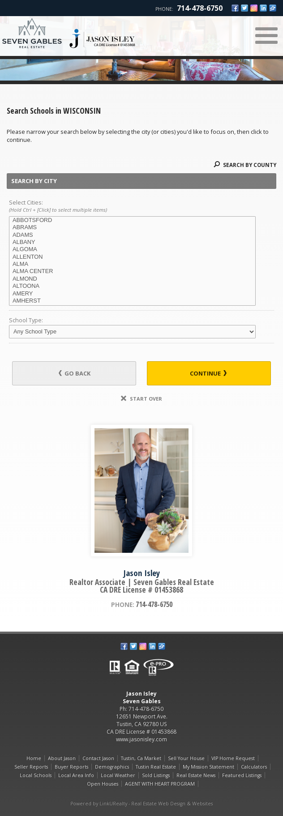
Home (33, 758)
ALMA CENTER (132, 271)
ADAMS (132, 235)
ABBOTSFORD (132, 220)
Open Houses (102, 784)
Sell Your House (186, 758)
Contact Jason (98, 758)
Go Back (74, 373)
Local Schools (35, 775)
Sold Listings (156, 775)
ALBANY (132, 242)
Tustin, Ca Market (141, 758)
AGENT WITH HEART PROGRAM (160, 784)
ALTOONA (132, 286)
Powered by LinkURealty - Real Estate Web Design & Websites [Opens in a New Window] (141, 803)
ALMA (132, 264)
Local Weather (118, 775)
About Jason (62, 758)
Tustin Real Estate (156, 767)
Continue (208, 373)
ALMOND (132, 278)
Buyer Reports (71, 767)
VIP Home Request (233, 758)
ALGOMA (132, 249)
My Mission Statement (208, 767)
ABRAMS (132, 227)
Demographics (112, 767)
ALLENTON (132, 257)
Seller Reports (31, 767)
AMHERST (132, 300)
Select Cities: (141, 206)
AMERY (132, 293)
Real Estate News (195, 775)
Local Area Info (76, 775)
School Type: (26, 320)
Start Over (141, 398)
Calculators (254, 767)
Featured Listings (242, 775)
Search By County (245, 165)
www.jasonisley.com (141, 739)
